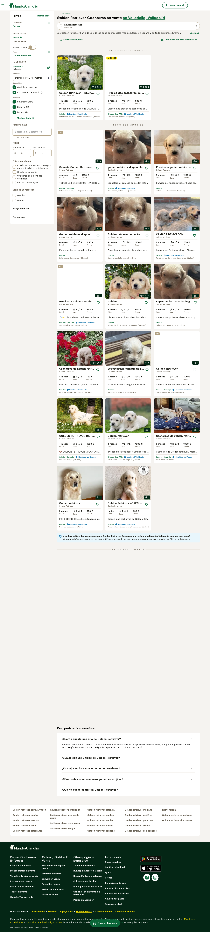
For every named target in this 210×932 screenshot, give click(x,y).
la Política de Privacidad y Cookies (43, 922)
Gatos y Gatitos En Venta (55, 858)
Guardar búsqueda (71, 39)
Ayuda (108, 872)
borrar (46, 66)
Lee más (194, 33)
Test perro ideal (113, 904)
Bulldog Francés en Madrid (87, 870)
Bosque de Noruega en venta (54, 867)
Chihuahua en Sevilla (84, 881)
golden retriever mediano (138, 810)
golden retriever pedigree (138, 815)
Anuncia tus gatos (114, 898)
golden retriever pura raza (139, 820)
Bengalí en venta (51, 884)
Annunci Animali (103, 911)
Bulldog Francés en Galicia (87, 886)
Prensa (108, 877)
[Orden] (179, 40)
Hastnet (52, 911)
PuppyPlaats (66, 911)
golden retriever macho (100, 820)
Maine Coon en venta (53, 889)
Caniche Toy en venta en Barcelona (86, 893)
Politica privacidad (115, 867)
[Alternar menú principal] (3, 5)
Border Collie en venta (22, 886)
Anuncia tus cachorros (117, 893)
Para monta (21, 49)
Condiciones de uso (115, 883)
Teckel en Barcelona (84, 865)
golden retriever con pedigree (141, 831)
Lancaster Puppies (125, 911)
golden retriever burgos (25, 815)
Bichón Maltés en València (87, 876)
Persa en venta (50, 894)
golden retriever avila (24, 825)
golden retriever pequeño (101, 831)
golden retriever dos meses (177, 820)
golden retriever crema (137, 825)
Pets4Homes (38, 911)
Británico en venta (51, 873)
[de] (22, 231)
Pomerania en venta (21, 881)
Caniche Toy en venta (21, 897)
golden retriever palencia (101, 810)
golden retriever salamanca (27, 831)
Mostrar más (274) (42, 134)
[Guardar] (98, 94)
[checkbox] (14, 82)
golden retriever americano (177, 815)
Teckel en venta (18, 891)
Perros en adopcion (83, 900)
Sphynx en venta (51, 879)
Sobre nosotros (113, 862)
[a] (42, 231)
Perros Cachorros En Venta (23, 858)
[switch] (32, 60)
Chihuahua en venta (21, 865)
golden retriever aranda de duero (64, 816)
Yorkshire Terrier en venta (24, 876)
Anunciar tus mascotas (117, 888)
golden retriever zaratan (26, 820)
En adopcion (37, 42)
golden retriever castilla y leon (29, 810)
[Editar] (49, 146)
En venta (20, 42)
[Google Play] (150, 858)
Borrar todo (43, 15)
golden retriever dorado (100, 825)
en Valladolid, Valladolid (144, 18)
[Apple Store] (151, 868)
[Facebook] (146, 877)
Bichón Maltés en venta (22, 870)
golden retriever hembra (100, 815)
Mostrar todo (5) (26, 196)
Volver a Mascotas (23, 22)
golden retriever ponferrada (65, 810)
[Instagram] (155, 877)
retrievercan (169, 810)
